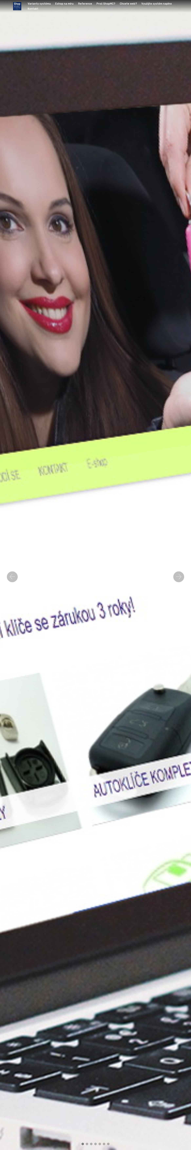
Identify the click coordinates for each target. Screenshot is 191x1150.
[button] (12, 577)
